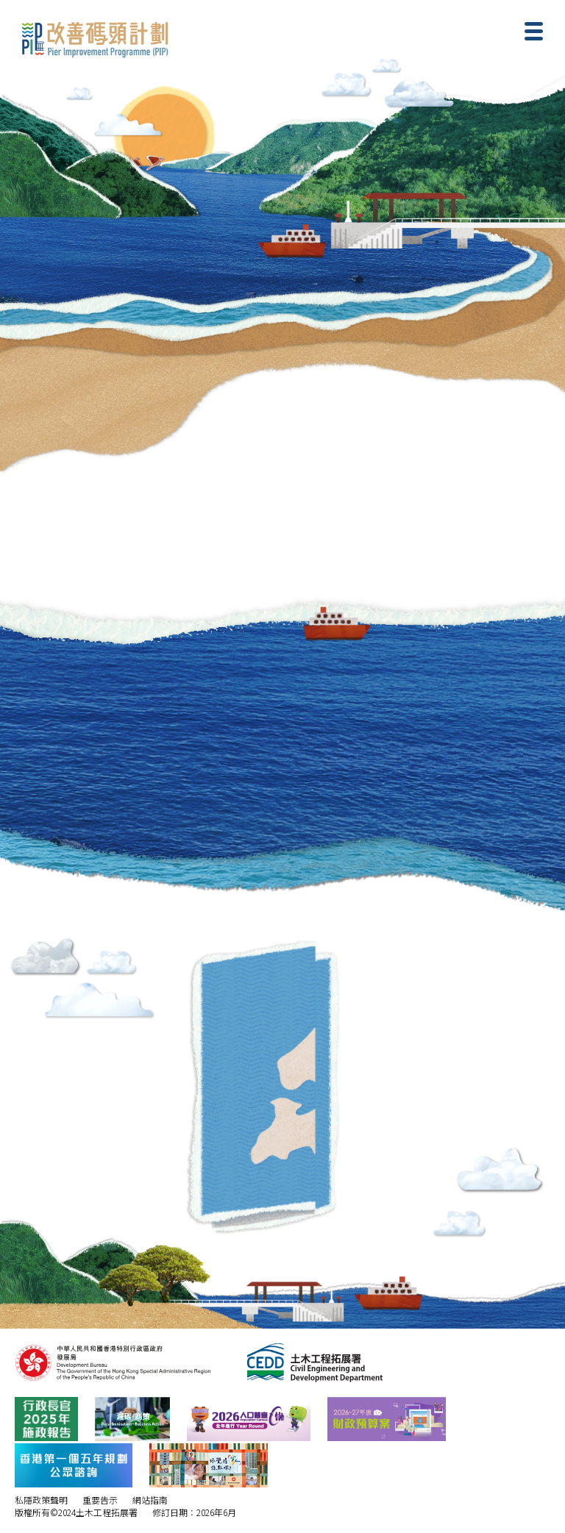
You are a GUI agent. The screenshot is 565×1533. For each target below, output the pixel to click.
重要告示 (100, 1499)
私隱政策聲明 (41, 1499)
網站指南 (150, 1499)
